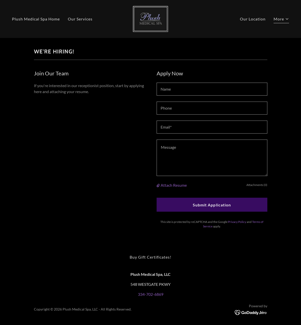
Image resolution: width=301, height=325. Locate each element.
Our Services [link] (80, 18)
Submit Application (212, 204)
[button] (281, 19)
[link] (150, 18)
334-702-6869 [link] (150, 294)
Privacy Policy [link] (237, 222)
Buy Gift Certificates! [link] (150, 257)
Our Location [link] (253, 18)
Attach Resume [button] (174, 185)
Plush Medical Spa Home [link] (36, 18)
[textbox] (212, 89)
